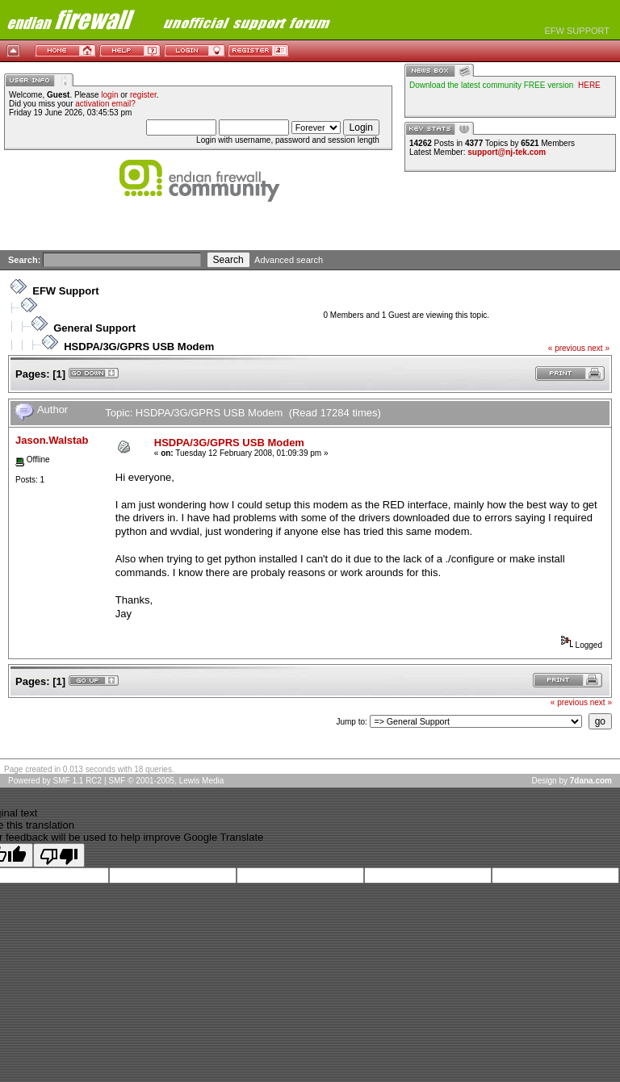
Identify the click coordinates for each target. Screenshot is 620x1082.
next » (599, 348)
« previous (566, 348)
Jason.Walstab (52, 440)
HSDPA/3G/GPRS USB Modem (139, 346)
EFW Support (65, 291)
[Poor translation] (59, 855)
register (143, 94)
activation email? (105, 103)
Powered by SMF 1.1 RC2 (55, 780)
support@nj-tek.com (506, 152)
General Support (94, 328)
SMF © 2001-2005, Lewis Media (166, 780)
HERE (589, 85)
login (109, 94)
